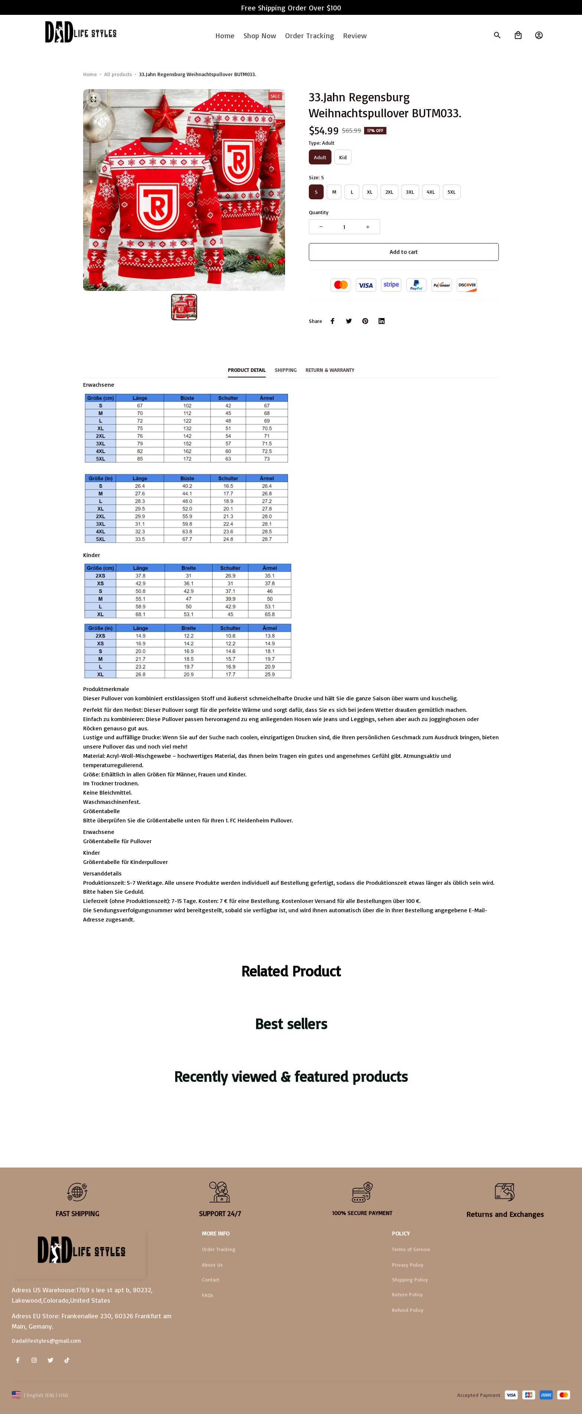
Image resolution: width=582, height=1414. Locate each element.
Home (90, 74)
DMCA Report (89, 1395)
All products (118, 74)
